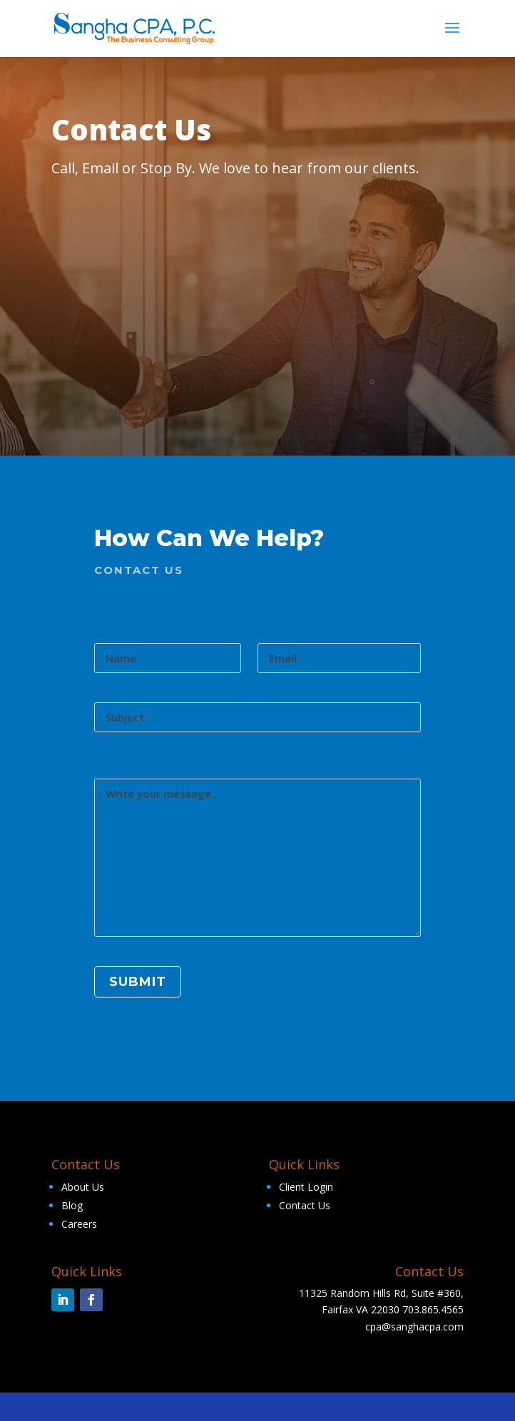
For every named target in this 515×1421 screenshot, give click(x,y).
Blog (72, 1205)
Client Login (306, 1187)
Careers (79, 1224)
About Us (82, 1187)
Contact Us (304, 1205)
